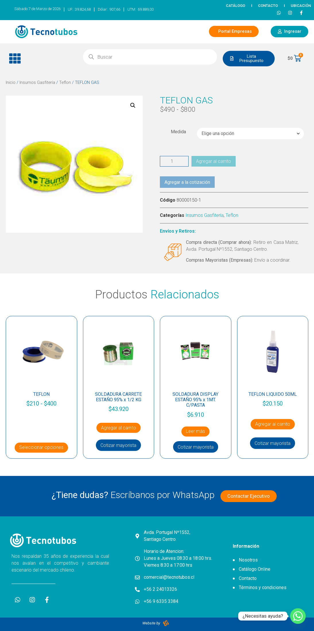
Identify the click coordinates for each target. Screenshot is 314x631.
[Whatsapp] (298, 616)
